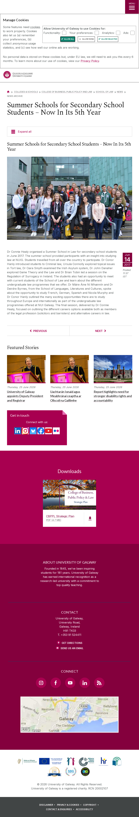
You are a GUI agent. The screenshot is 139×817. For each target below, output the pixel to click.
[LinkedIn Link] (84, 683)
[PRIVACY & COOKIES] (70, 805)
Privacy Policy (90, 61)
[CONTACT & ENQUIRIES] (60, 809)
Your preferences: (81, 32)
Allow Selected (109, 39)
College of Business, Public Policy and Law (67, 92)
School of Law (104, 92)
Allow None (88, 39)
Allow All (69, 39)
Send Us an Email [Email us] (72, 648)
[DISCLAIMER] (47, 805)
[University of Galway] (18, 75)
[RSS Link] (99, 683)
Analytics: (108, 32)
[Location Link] (69, 730)
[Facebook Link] (55, 683)
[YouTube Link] (70, 683)
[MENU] (132, 7)
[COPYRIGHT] (91, 805)
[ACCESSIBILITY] (84, 809)
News (120, 92)
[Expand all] (69, 131)
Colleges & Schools (26, 92)
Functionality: (52, 32)
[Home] (8, 92)
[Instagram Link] (41, 683)
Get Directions (72, 642)
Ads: (126, 32)
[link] (39, 761)
